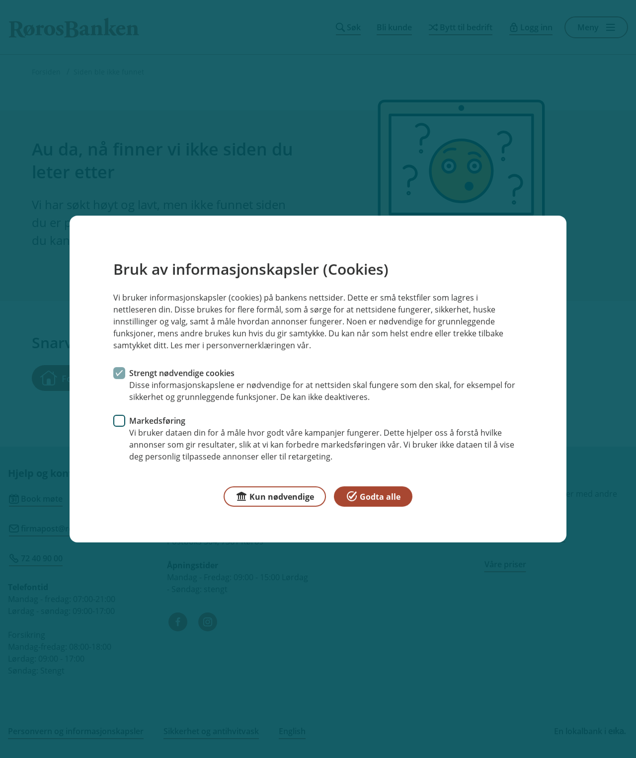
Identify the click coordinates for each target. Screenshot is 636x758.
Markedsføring (157, 420)
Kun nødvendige (275, 496)
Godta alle (373, 496)
